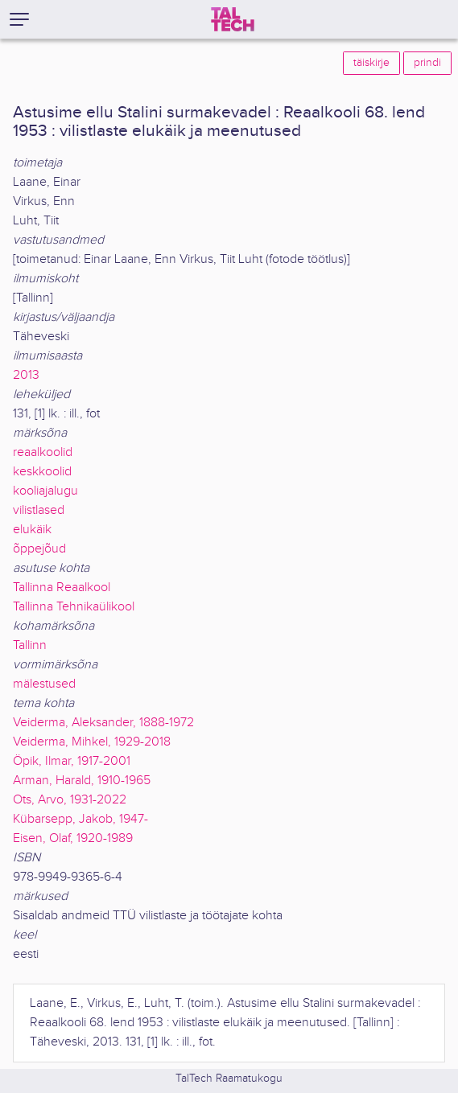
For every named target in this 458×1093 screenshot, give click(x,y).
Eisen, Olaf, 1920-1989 (73, 838)
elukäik (32, 529)
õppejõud (39, 549)
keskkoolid (42, 471)
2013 (26, 375)
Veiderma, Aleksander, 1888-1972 (103, 722)
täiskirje (371, 62)
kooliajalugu (45, 491)
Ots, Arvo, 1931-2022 (69, 799)
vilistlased (38, 510)
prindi (427, 62)
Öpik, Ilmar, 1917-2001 (71, 761)
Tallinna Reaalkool (61, 587)
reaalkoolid (42, 452)
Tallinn (30, 645)
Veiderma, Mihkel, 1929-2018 (92, 742)
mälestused (44, 684)
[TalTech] (232, 19)
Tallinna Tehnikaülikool (73, 606)
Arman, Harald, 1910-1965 (82, 780)
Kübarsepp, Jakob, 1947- (80, 819)
